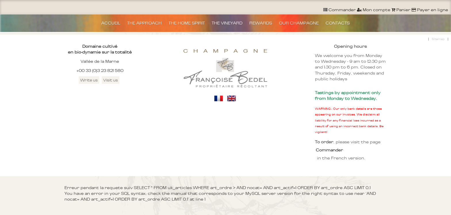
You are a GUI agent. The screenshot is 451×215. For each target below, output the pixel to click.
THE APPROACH (144, 23)
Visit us (110, 80)
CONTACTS (338, 23)
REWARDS (260, 23)
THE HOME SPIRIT (187, 23)
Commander (329, 150)
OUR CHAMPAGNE (299, 23)
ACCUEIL (110, 23)
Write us (89, 80)
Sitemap (438, 39)
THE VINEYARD (227, 23)
